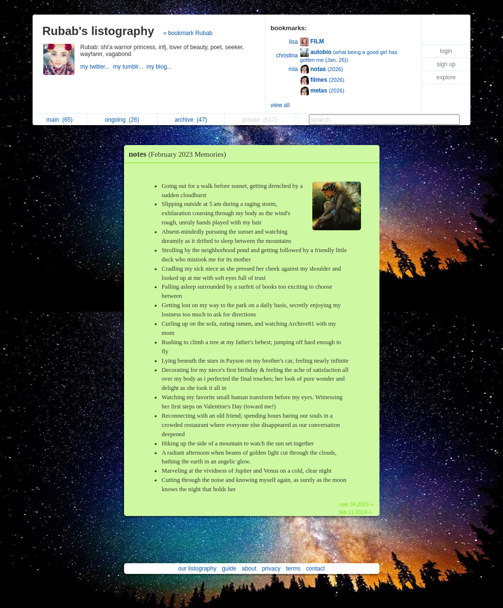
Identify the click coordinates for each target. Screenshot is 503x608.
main (59, 119)
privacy (271, 568)
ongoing (122, 119)
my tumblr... (129, 66)
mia (293, 69)
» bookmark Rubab (187, 33)
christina (287, 55)
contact (315, 568)
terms (293, 568)
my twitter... (96, 66)
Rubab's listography (98, 30)
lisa (293, 41)
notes (180, 154)
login (446, 51)
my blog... (159, 66)
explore (445, 77)
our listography (197, 568)
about (249, 568)
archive (191, 119)
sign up (446, 64)
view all (279, 105)
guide (229, 568)
